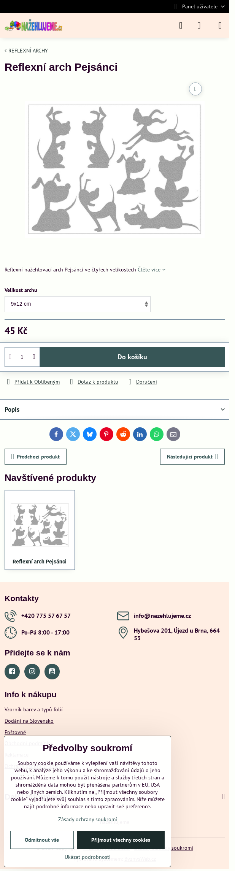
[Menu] (220, 25)
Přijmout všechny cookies (120, 839)
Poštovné (15, 732)
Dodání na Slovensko (29, 720)
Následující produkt (192, 457)
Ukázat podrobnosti (88, 857)
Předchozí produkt (35, 457)
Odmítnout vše (42, 839)
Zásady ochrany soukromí (87, 819)
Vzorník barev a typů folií (34, 709)
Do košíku (132, 356)
